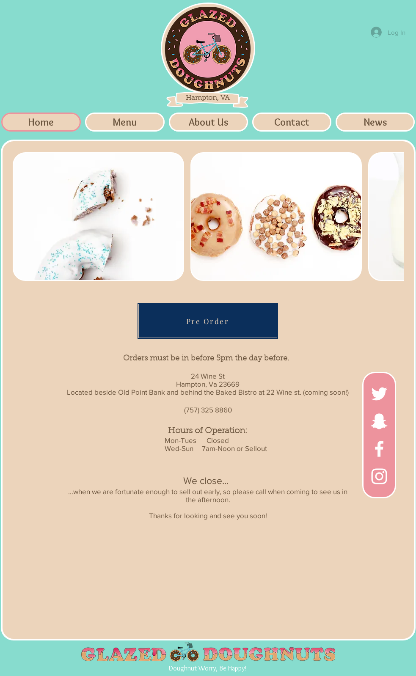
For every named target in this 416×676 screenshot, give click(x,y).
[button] (98, 216)
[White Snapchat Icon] (379, 421)
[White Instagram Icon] (379, 476)
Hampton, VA (207, 98)
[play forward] (393, 216)
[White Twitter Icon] (379, 393)
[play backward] (23, 216)
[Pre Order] (207, 320)
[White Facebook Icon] (379, 448)
